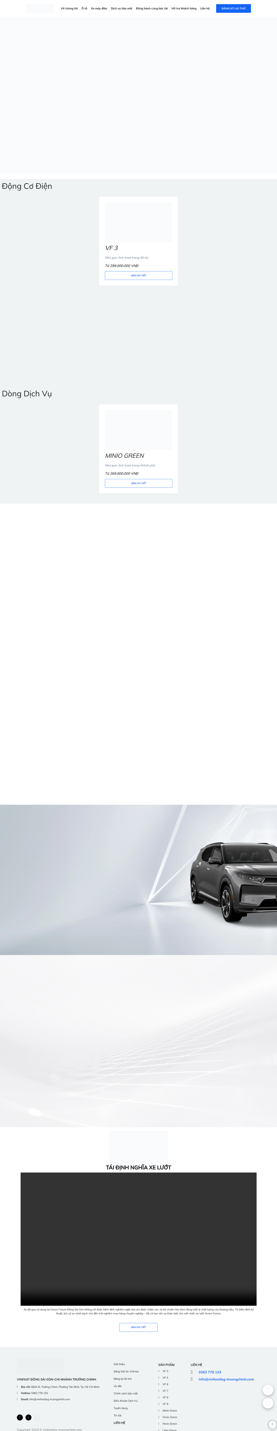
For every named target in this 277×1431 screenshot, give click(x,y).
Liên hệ (205, 8)
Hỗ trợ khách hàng (184, 8)
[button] (3, 95)
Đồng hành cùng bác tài (152, 8)
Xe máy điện (99, 8)
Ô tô (84, 8)
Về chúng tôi (69, 8)
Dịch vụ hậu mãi (121, 8)
